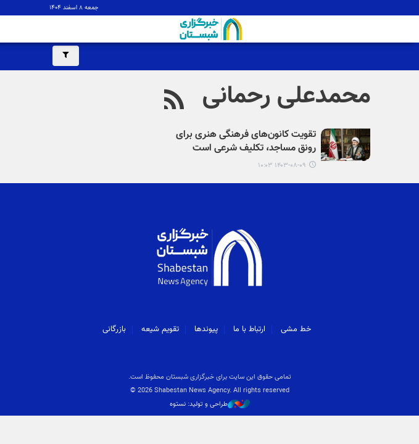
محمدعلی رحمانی (286, 96)
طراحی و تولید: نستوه (210, 404)
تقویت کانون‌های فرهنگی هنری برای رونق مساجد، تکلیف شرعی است (246, 142)
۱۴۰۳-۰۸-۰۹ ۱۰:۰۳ (282, 165)
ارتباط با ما (249, 329)
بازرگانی (114, 329)
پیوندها (206, 329)
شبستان (209, 29)
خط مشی (296, 329)
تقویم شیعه (160, 329)
